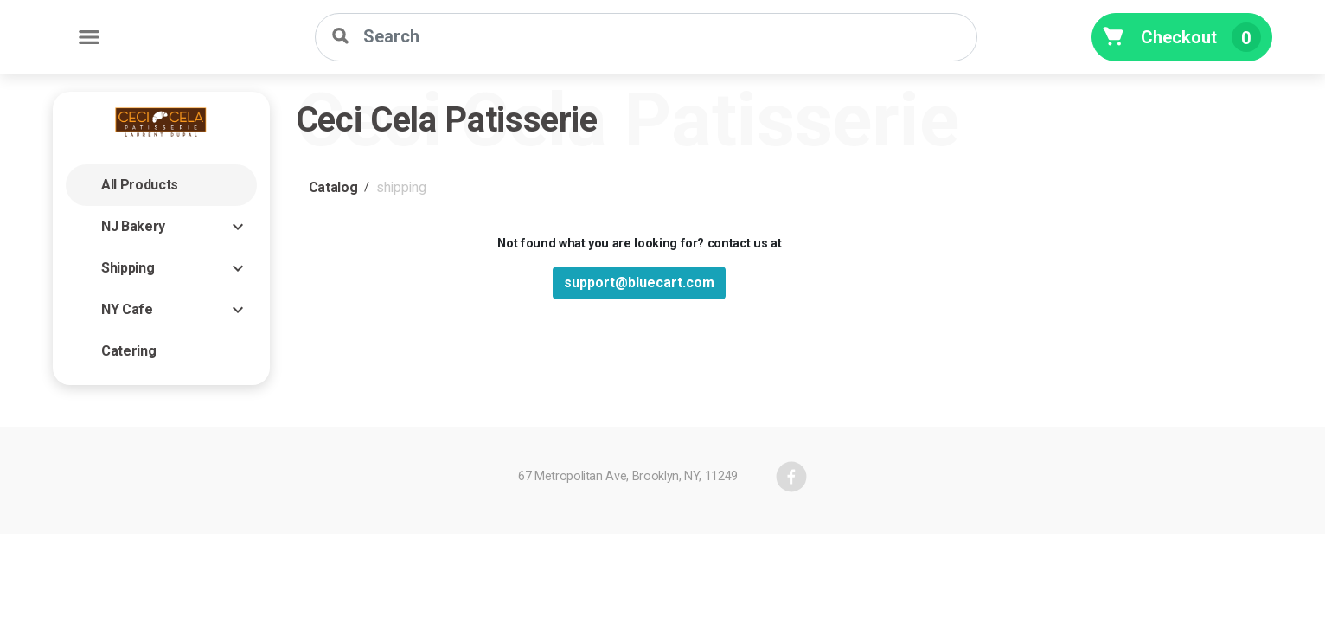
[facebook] (791, 476)
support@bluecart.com (639, 282)
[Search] (646, 37)
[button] (161, 185)
